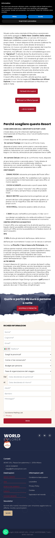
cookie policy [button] (43, 8)
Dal (5, 377)
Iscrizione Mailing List (14, 413)
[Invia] (27, 421)
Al (4, 382)
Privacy (8, 416)
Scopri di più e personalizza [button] (27, 21)
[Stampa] (27, 100)
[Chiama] (27, 109)
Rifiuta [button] (14, 16)
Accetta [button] (40, 16)
